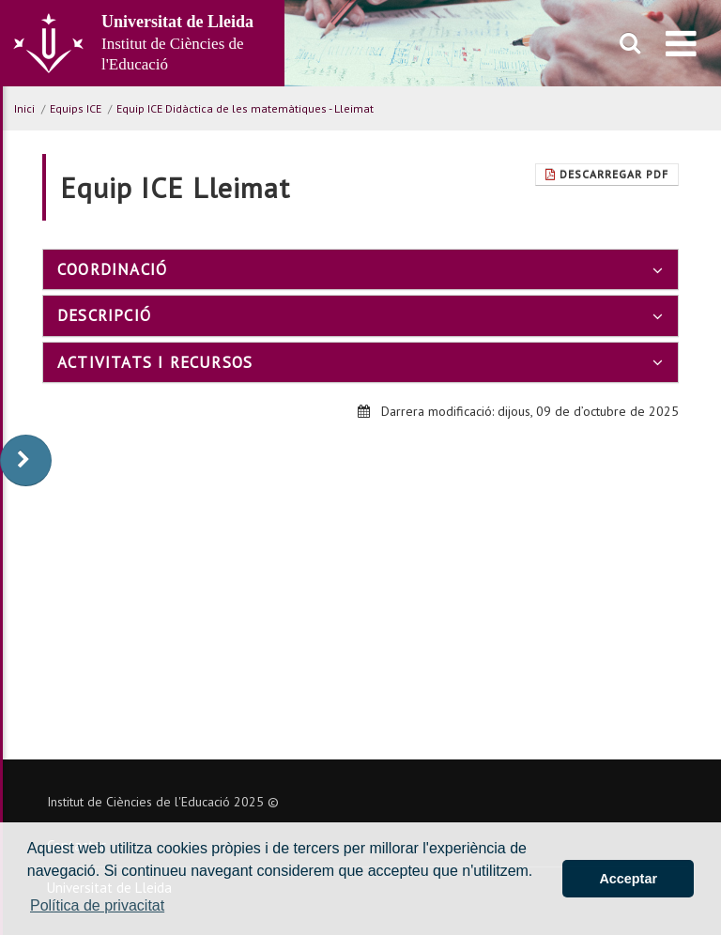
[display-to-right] (26, 460)
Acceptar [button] (628, 878)
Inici (24, 108)
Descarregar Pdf (606, 174)
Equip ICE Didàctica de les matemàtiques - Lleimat (245, 108)
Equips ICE (75, 108)
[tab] (360, 269)
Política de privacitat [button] (97, 905)
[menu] (681, 43)
